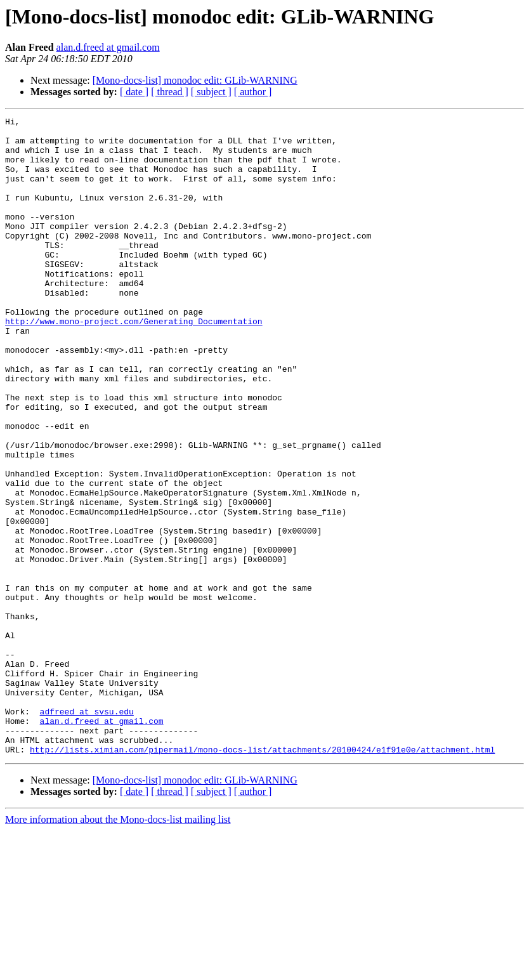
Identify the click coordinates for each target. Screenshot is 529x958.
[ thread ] (169, 91)
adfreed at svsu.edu (87, 831)
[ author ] (253, 91)
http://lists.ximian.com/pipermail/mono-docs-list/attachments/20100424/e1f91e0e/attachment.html (262, 877)
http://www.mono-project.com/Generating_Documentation (134, 363)
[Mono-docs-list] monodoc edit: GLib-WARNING (195, 80)
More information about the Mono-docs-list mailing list (118, 947)
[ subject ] (211, 91)
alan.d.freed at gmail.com (108, 47)
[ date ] (134, 91)
